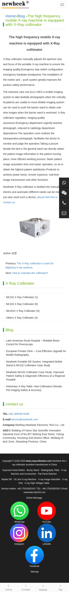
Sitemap (34, 571)
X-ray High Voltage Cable (36, 483)
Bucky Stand (33, 470)
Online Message (34, 498)
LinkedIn (47, 534)
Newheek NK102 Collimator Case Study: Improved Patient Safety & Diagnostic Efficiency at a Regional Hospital (35, 376)
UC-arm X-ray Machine (25, 479)
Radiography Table (50, 470)
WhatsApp (19, 512)
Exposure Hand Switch (14, 470)
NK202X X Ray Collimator (21, 310)
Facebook (34, 556)
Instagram (19, 534)
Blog (21, 16)
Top (60, 587)
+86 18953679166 (18, 413)
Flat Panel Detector (47, 474)
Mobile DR (6, 479)
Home (11, 16)
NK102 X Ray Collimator (20, 297)
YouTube (46, 512)
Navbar (43, 587)
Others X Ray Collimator (20, 317)
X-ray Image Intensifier (49, 479)
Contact (26, 587)
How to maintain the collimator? (30, 273)
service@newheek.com (24, 419)
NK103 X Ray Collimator (20, 304)
